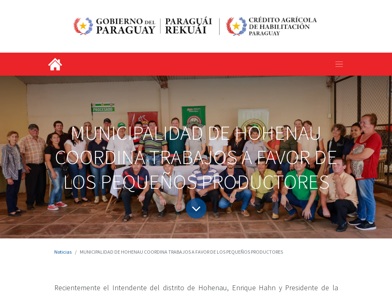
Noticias (63, 252)
